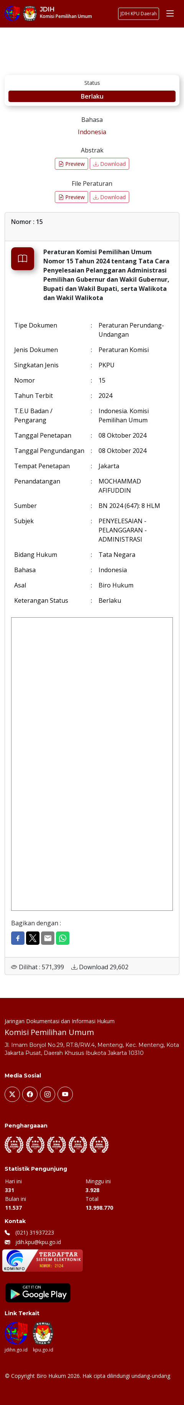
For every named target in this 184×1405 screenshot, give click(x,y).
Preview (71, 163)
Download (109, 163)
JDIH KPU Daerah (138, 13)
